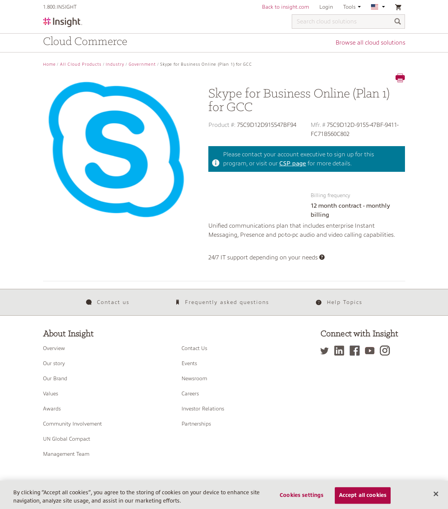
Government (142, 64)
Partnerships (196, 424)
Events (189, 363)
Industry (115, 64)
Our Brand (55, 378)
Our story (54, 363)
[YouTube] (371, 351)
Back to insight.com (285, 7)
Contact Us (194, 348)
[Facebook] (356, 351)
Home (49, 64)
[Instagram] (387, 351)
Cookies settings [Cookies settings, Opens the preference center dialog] (301, 495)
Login (326, 7)
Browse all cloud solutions (370, 42)
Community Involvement (72, 424)
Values (50, 393)
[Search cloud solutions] (348, 21)
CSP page (292, 163)
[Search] (397, 22)
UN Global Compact (66, 439)
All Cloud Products (81, 64)
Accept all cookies (363, 495)
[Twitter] (326, 351)
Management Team (66, 454)
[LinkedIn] (341, 351)
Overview (54, 348)
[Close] (436, 494)
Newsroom (194, 378)
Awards (52, 409)
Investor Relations (203, 409)
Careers (190, 393)
